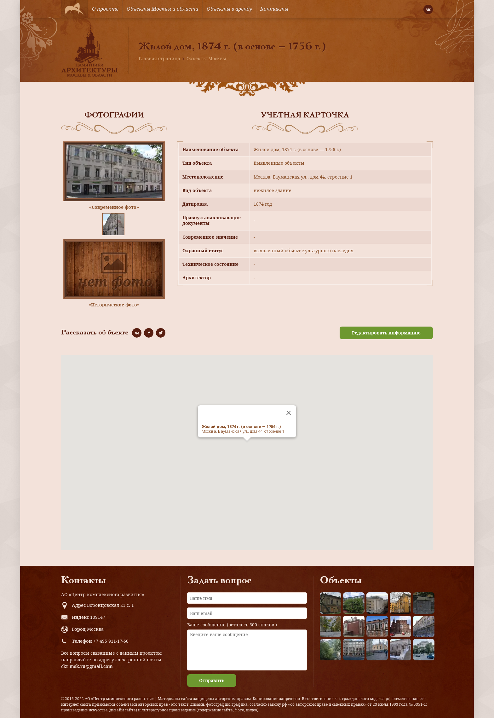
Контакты (274, 8)
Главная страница (159, 58)
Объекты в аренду (229, 8)
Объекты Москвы (206, 58)
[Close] (288, 412)
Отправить (211, 680)
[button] (247, 447)
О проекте (105, 8)
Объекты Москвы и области (162, 8)
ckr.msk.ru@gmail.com (87, 666)
